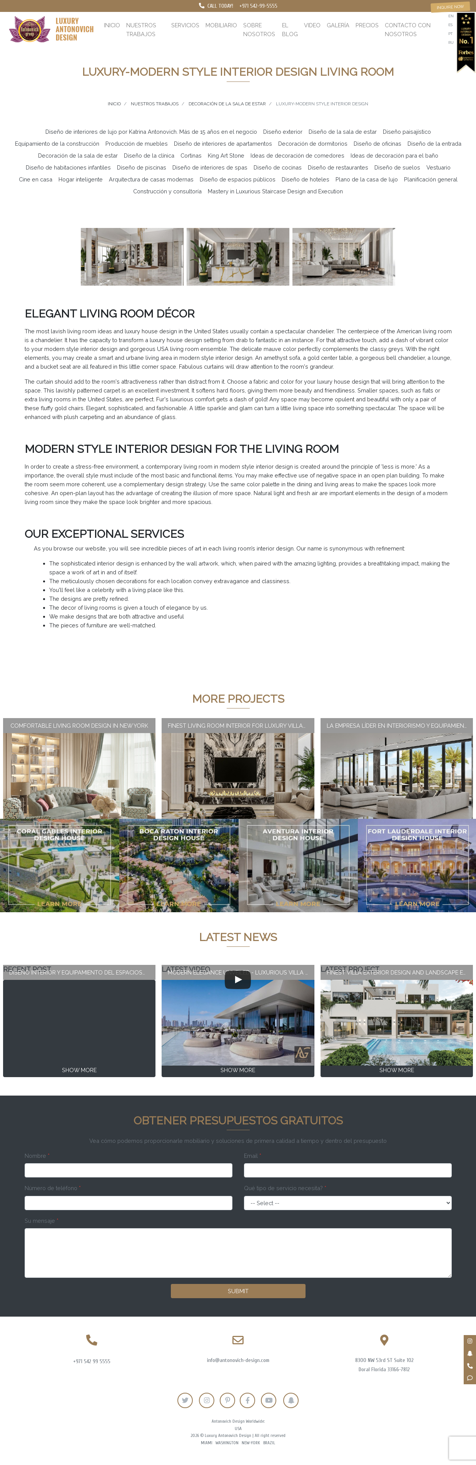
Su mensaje (41, 1220)
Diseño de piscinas (141, 167)
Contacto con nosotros (408, 29)
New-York (251, 1442)
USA (238, 1428)
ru (451, 42)
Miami (206, 1442)
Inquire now (450, 7)
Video (312, 25)
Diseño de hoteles (305, 179)
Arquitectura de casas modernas (151, 179)
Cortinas (191, 155)
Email (252, 1155)
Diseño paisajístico (407, 131)
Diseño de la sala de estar (343, 131)
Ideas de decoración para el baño (394, 155)
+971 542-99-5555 (258, 6)
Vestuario (438, 167)
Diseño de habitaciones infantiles (68, 167)
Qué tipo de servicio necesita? (285, 1188)
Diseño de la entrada (434, 143)
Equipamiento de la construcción (57, 143)
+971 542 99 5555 (91, 1361)
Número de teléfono (53, 1188)
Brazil (269, 1442)
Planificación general (431, 179)
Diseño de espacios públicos (238, 179)
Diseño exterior (282, 131)
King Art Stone (226, 155)
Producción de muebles (136, 143)
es (450, 25)
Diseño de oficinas (377, 143)
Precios (367, 25)
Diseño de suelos (397, 167)
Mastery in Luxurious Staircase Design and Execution (275, 191)
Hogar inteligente (80, 179)
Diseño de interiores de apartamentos (223, 143)
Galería (338, 25)
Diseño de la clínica (149, 155)
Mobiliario (221, 25)
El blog (290, 29)
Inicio (112, 25)
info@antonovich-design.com (238, 1360)
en (451, 16)
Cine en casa (35, 179)
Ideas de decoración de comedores (297, 155)
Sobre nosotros (259, 29)
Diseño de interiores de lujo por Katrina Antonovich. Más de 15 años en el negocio (151, 131)
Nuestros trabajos (141, 29)
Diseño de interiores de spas (209, 167)
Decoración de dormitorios (312, 143)
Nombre (37, 1155)
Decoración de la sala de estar (78, 155)
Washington (227, 1442)
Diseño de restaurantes (338, 167)
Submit (238, 1291)
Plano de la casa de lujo (367, 179)
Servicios (185, 25)
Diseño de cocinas (278, 167)
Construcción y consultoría (167, 191)
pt (450, 34)
